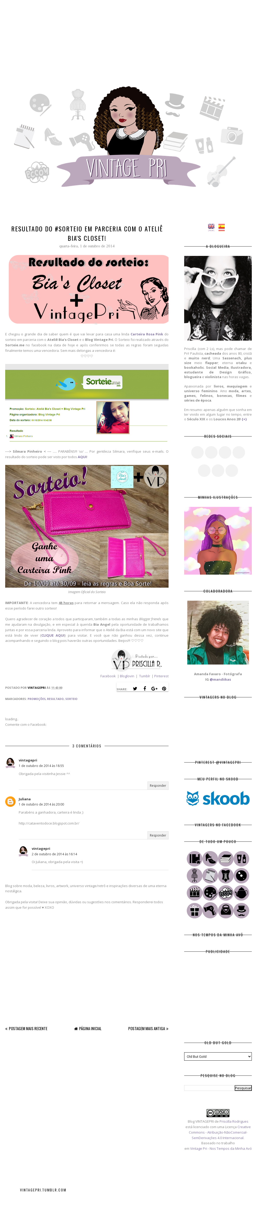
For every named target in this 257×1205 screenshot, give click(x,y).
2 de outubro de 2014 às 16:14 (54, 854)
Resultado (55, 699)
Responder (158, 785)
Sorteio (71, 699)
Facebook (108, 676)
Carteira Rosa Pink (147, 334)
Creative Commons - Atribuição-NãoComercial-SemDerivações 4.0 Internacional (220, 1132)
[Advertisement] (128, 36)
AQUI (82, 456)
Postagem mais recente (28, 1028)
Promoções (37, 699)
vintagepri (28, 760)
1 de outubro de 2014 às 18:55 (41, 766)
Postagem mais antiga (146, 1028)
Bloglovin (127, 676)
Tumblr (145, 676)
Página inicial (90, 1028)
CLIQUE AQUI (53, 635)
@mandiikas (220, 679)
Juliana (25, 799)
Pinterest (161, 676)
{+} (244, 419)
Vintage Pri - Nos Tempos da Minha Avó (221, 1148)
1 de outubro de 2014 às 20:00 (41, 804)
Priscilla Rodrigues (234, 1121)
